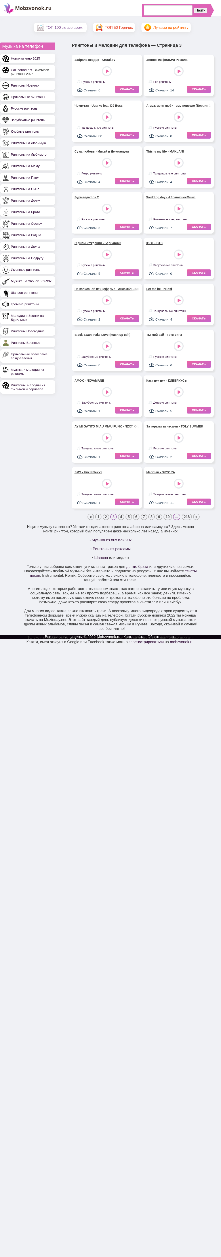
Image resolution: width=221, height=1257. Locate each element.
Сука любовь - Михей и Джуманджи (101, 151)
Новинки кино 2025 (25, 58)
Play (107, 71)
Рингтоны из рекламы (112, 549)
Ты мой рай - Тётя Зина (164, 334)
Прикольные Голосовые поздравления (29, 356)
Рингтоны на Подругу (27, 258)
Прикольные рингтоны (28, 97)
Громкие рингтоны (25, 304)
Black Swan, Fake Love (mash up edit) (102, 334)
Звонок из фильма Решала (166, 60)
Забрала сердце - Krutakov (94, 60)
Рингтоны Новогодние (28, 331)
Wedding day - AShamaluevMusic (171, 197)
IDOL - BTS (154, 243)
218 (187, 517)
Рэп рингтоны (162, 81)
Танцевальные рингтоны (98, 127)
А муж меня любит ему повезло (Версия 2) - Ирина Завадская (178, 105)
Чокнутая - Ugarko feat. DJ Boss (98, 105)
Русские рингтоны (24, 108)
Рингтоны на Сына (25, 189)
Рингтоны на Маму (25, 166)
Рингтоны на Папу (25, 177)
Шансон (101, 558)
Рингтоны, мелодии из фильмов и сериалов (28, 387)
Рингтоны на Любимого (28, 154)
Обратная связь (161, 637)
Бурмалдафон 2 (86, 197)
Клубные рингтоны (25, 131)
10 (168, 517)
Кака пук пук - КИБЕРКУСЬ (166, 380)
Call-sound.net (21, 70)
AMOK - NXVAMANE (89, 380)
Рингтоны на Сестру (26, 223)
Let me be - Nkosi (159, 289)
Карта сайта (134, 637)
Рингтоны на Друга (25, 246)
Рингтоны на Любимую (28, 143)
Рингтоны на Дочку (25, 200)
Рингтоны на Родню (26, 235)
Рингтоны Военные (25, 342)
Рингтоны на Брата (25, 212)
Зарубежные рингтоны (28, 120)
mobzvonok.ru (182, 642)
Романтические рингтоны (170, 219)
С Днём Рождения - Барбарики (97, 243)
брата (143, 567)
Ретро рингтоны (92, 173)
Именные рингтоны (25, 269)
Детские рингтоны (165, 402)
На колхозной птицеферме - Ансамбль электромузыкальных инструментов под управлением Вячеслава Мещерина (106, 289)
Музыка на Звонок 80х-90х (31, 281)
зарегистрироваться (146, 642)
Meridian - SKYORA (160, 472)
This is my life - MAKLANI (165, 151)
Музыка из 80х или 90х (111, 540)
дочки (131, 567)
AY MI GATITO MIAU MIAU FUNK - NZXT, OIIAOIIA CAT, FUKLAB (106, 426)
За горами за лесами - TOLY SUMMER (174, 426)
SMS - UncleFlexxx (88, 472)
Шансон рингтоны (24, 292)
